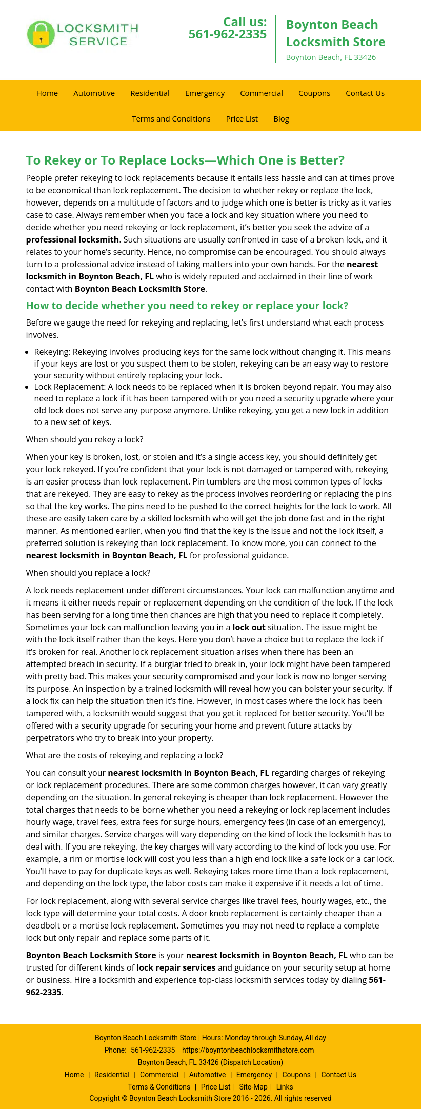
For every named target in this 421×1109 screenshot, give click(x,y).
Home (47, 93)
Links (284, 1087)
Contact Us (365, 93)
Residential (150, 93)
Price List (242, 118)
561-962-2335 (228, 33)
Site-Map (253, 1087)
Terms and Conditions (171, 118)
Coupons (314, 93)
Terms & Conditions (159, 1087)
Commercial (261, 93)
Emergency (205, 93)
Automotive (94, 93)
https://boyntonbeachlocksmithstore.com (248, 1050)
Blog (281, 118)
